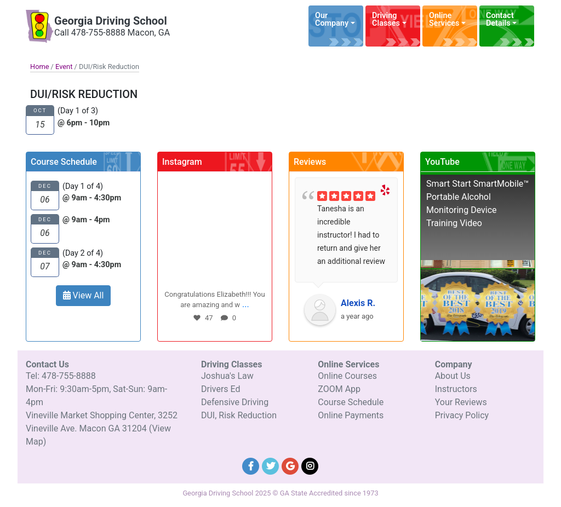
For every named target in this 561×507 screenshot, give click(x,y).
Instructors (456, 389)
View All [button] (83, 295)
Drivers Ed (221, 389)
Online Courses (347, 376)
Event (63, 66)
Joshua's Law (227, 376)
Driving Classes (386, 19)
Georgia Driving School (110, 20)
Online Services (444, 19)
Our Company (331, 19)
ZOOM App (339, 389)
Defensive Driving (234, 402)
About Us (453, 376)
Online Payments (350, 415)
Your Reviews (461, 402)
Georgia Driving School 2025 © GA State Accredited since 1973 (280, 493)
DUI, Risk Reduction (239, 415)
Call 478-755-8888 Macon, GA (112, 32)
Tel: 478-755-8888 (61, 376)
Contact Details (500, 19)
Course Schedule (350, 402)
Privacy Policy (462, 415)
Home (39, 66)
